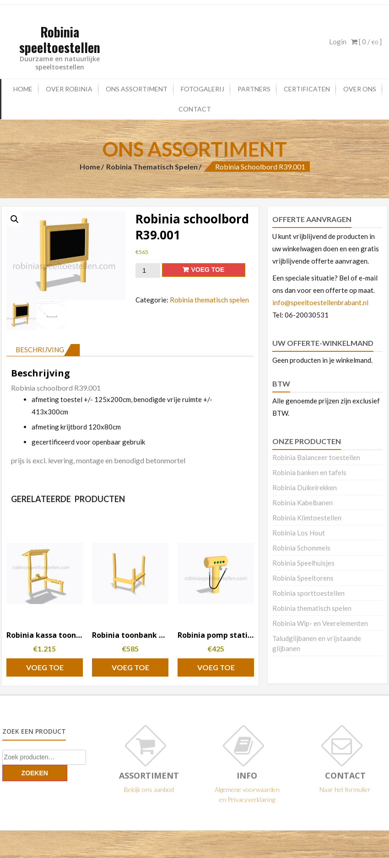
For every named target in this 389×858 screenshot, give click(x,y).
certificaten (307, 89)
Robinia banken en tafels (309, 472)
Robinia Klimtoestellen (306, 518)
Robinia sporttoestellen (308, 593)
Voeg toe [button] (45, 667)
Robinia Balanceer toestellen (316, 457)
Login (337, 41)
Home (22, 89)
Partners (254, 89)
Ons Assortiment (136, 89)
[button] (14, 219)
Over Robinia (69, 89)
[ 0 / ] (366, 41)
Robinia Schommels (301, 548)
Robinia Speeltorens (303, 578)
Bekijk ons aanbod (149, 792)
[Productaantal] (147, 270)
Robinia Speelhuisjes (303, 563)
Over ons (359, 89)
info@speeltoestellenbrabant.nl (320, 302)
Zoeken (35, 773)
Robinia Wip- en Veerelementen (320, 623)
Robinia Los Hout (298, 533)
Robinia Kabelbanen (302, 502)
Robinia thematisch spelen (152, 166)
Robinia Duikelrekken (304, 487)
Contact (194, 109)
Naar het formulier (345, 792)
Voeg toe (207, 269)
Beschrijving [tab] (40, 349)
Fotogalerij (202, 89)
